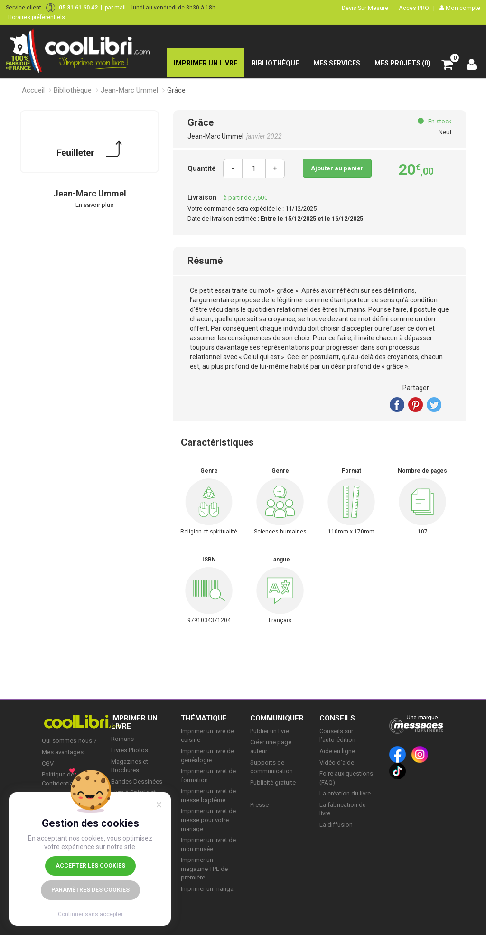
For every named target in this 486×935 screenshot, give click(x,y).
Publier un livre (269, 731)
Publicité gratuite (273, 782)
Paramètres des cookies (90, 890)
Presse (259, 804)
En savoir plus (94, 204)
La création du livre (345, 793)
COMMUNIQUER (277, 718)
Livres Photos (129, 750)
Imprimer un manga (207, 888)
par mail (115, 7)
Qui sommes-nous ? (69, 740)
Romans (122, 738)
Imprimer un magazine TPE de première (204, 868)
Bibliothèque (73, 90)
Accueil (33, 90)
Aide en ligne (337, 751)
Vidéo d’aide (336, 762)
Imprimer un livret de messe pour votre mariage (208, 819)
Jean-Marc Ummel (129, 90)
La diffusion (336, 824)
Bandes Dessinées (136, 781)
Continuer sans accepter (90, 914)
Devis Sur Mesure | (368, 7)
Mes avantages (63, 752)
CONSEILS (337, 718)
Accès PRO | (417, 7)
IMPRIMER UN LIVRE (134, 722)
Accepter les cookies (90, 865)
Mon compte (459, 7)
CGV (48, 763)
